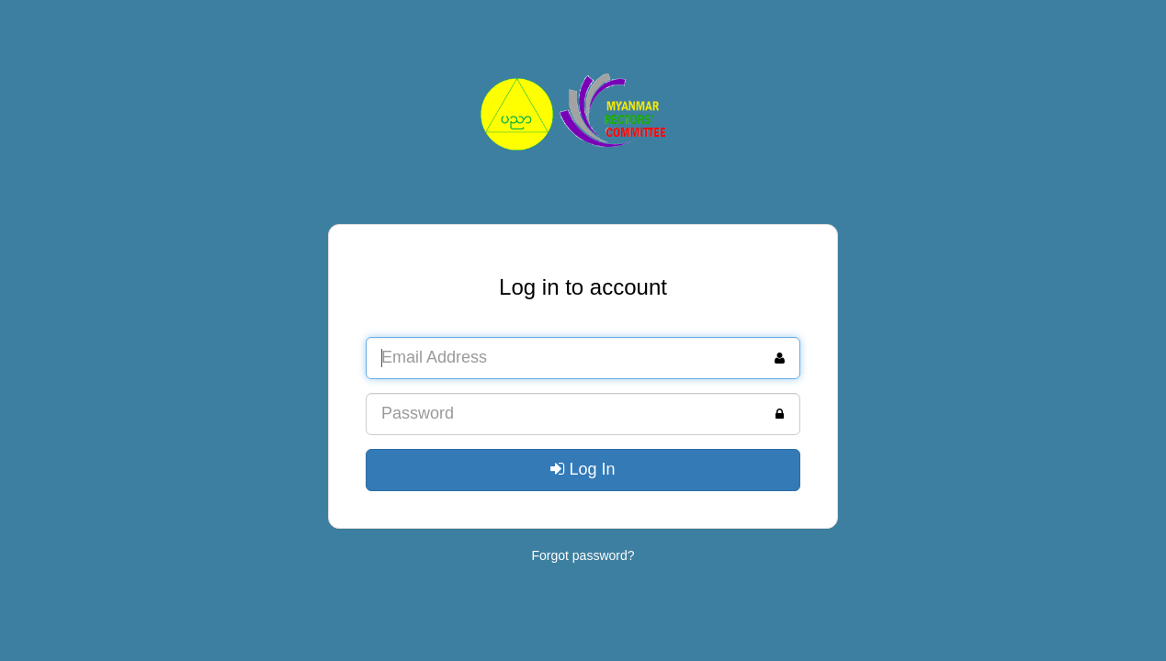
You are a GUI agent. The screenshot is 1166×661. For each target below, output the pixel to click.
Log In (582, 469)
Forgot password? (582, 555)
